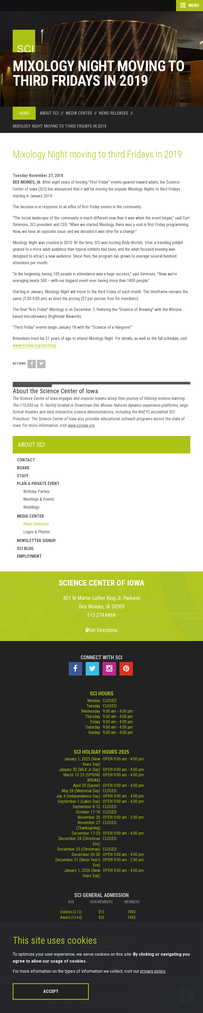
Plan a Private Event (38, 483)
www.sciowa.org (81, 425)
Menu (189, 5)
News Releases (36, 523)
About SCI (31, 444)
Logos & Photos (36, 531)
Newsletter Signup (36, 540)
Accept (50, 991)
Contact (26, 459)
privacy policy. (153, 971)
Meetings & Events (38, 499)
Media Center (30, 516)
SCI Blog (25, 548)
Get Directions (101, 630)
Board (23, 467)
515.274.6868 (101, 615)
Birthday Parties (36, 491)
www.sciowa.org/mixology (34, 345)
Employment (29, 556)
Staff (23, 475)
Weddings (31, 507)
